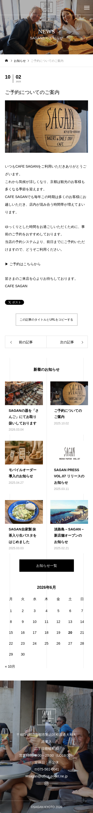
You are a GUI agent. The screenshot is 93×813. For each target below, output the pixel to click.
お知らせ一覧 (46, 566)
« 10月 (10, 666)
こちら (28, 264)
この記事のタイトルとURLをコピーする (46, 319)
